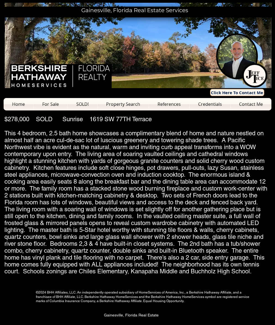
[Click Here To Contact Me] (237, 92)
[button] (50, 104)
